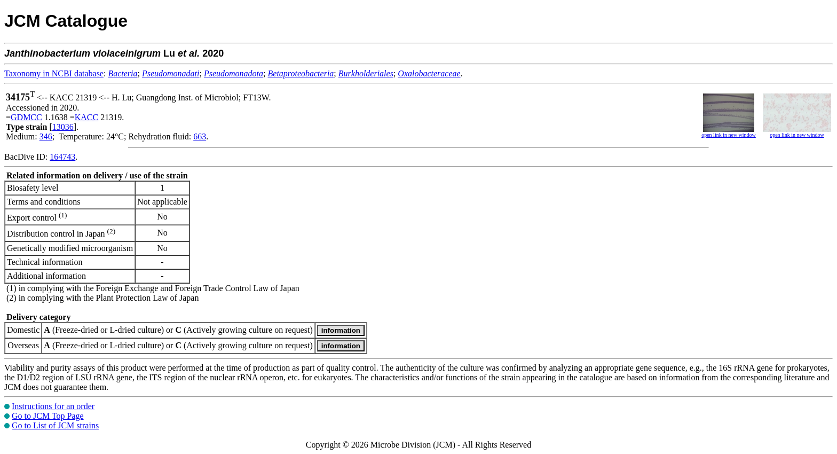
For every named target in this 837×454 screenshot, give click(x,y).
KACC (86, 117)
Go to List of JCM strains (55, 425)
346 (46, 136)
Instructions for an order (53, 406)
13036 (63, 126)
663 (199, 136)
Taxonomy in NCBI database (54, 73)
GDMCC (26, 117)
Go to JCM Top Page (48, 415)
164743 (62, 156)
